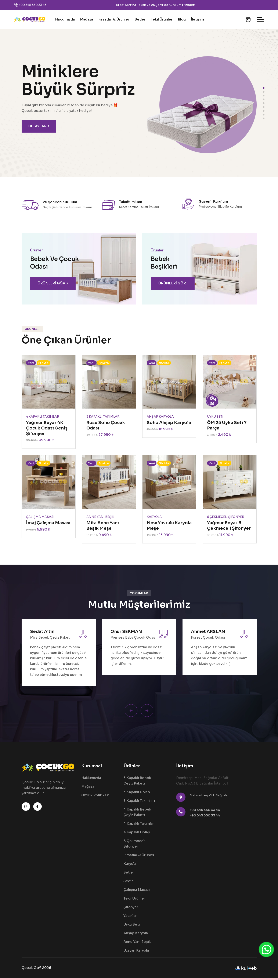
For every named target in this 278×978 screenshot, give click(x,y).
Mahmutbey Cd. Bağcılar (209, 795)
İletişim (197, 19)
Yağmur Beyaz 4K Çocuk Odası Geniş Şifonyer (47, 428)
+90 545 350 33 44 (205, 815)
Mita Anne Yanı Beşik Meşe (102, 525)
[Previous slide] (131, 710)
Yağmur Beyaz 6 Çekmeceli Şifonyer (229, 525)
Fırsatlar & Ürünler (113, 19)
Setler (140, 19)
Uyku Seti (131, 924)
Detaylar (38, 126)
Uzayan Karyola (136, 950)
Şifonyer (130, 907)
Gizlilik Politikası (95, 795)
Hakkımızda (65, 19)
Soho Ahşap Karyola (169, 422)
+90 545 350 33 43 (33, 5)
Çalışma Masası (136, 889)
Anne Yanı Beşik (137, 942)
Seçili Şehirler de (55, 207)
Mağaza (86, 19)
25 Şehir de (159, 5)
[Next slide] (147, 710)
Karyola (129, 863)
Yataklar (130, 916)
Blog (182, 19)
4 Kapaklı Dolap (136, 832)
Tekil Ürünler (162, 19)
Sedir (128, 881)
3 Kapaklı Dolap (136, 792)
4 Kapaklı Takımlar (138, 823)
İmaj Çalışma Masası (48, 522)
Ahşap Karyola (135, 933)
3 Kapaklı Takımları (139, 800)
